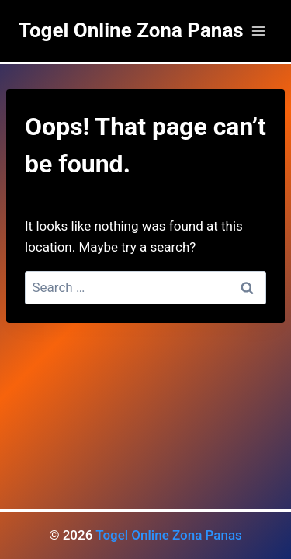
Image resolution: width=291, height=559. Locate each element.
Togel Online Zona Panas (168, 535)
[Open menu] (258, 31)
